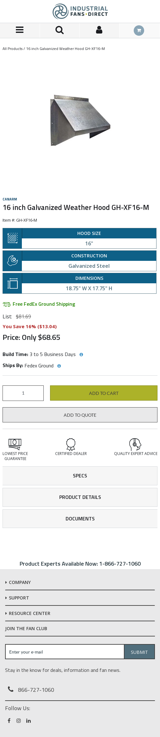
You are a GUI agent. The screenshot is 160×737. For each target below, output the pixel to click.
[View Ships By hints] (59, 366)
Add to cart (103, 393)
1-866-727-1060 (120, 563)
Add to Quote (80, 415)
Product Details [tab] (80, 497)
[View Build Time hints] (81, 354)
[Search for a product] (60, 30)
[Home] (80, 11)
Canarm (10, 199)
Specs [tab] (80, 475)
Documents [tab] (80, 518)
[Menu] (20, 30)
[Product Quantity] (23, 393)
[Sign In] (99, 30)
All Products (12, 49)
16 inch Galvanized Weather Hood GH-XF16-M (65, 49)
